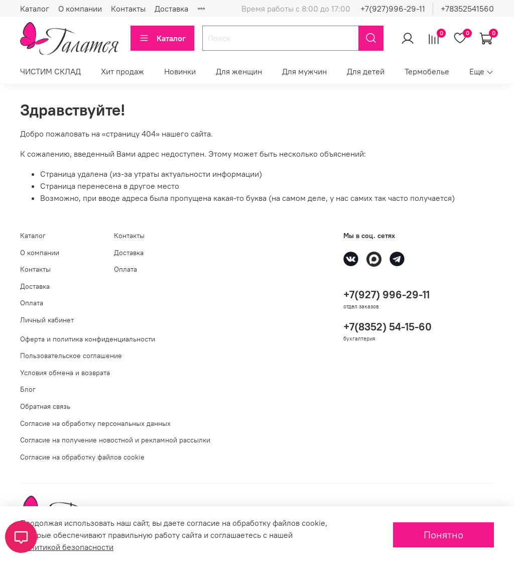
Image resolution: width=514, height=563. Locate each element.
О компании (80, 9)
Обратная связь (45, 406)
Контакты (128, 9)
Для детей (365, 71)
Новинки (180, 71)
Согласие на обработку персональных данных (95, 423)
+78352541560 (467, 9)
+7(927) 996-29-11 (386, 294)
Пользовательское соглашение (71, 355)
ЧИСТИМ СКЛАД (50, 71)
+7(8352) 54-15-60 (387, 326)
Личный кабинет (47, 319)
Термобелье (427, 71)
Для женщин (239, 71)
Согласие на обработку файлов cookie (82, 457)
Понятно (443, 534)
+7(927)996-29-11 (392, 9)
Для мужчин (304, 71)
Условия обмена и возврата (65, 372)
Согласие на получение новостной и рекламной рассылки (115, 439)
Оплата (31, 302)
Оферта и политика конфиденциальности (87, 339)
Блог (28, 389)
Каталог (34, 9)
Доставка (171, 9)
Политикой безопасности (66, 547)
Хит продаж (122, 71)
